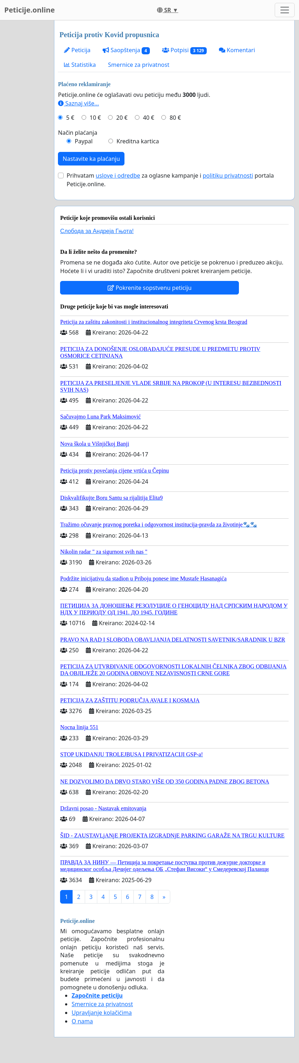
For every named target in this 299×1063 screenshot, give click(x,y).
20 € (122, 118)
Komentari (237, 50)
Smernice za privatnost (138, 65)
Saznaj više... (78, 103)
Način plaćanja (77, 133)
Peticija (77, 50)
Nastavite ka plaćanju (91, 159)
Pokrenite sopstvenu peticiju (150, 288)
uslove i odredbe (118, 175)
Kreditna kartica (138, 141)
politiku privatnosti (228, 175)
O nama (82, 1021)
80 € (175, 118)
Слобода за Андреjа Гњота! (96, 231)
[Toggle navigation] (285, 10)
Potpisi (184, 50)
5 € (70, 118)
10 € (95, 118)
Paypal (84, 141)
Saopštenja (126, 50)
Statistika (80, 65)
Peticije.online (29, 10)
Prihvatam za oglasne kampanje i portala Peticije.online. (170, 180)
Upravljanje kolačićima (102, 1013)
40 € (149, 118)
